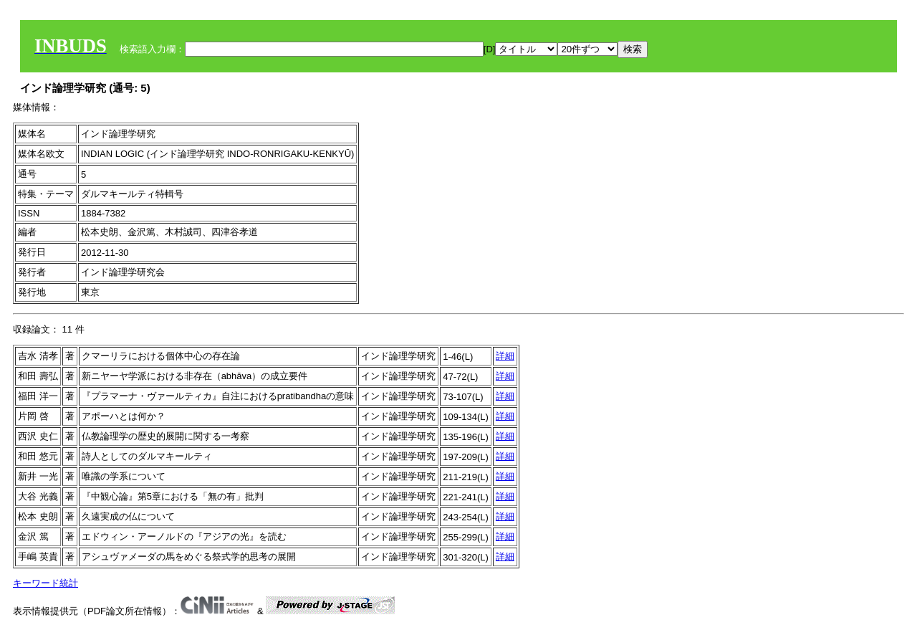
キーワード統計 (45, 583)
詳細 (505, 355)
